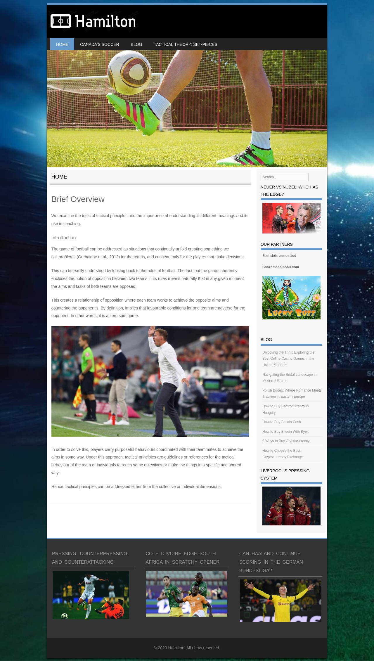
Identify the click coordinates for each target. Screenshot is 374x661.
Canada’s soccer (99, 44)
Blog (136, 44)
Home (62, 44)
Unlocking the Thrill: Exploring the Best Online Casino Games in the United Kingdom (288, 358)
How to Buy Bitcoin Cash (281, 422)
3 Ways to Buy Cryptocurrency (286, 441)
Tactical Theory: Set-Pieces (185, 44)
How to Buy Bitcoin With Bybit (285, 432)
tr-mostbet (287, 256)
